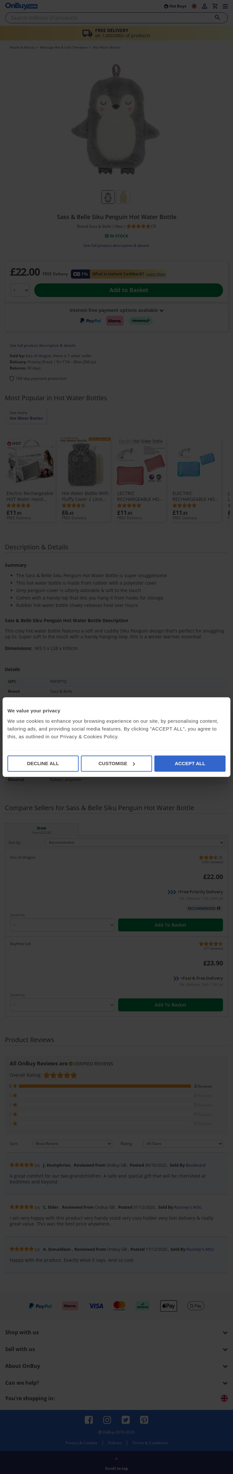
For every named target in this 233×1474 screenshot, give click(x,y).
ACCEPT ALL (190, 763)
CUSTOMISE (116, 763)
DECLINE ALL (43, 763)
